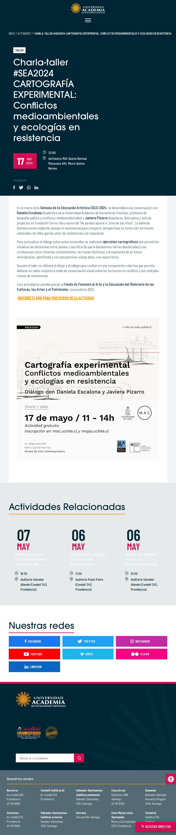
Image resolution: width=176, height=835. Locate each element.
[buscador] (45, 758)
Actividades (24, 33)
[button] (171, 779)
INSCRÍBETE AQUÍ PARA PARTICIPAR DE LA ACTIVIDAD (56, 298)
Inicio (12, 33)
